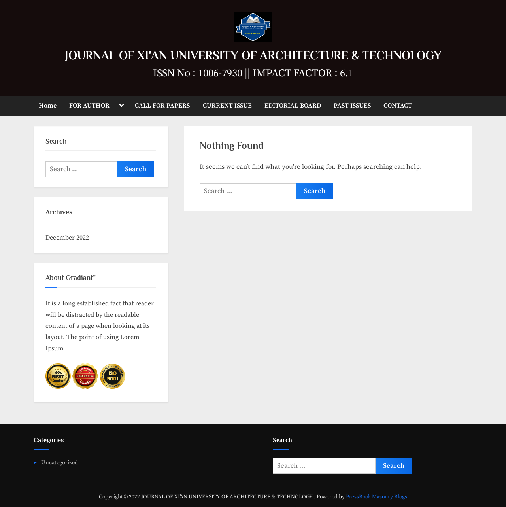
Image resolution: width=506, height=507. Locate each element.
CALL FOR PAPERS (162, 106)
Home (48, 106)
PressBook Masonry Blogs (376, 497)
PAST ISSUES (352, 106)
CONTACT (397, 106)
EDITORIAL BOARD (292, 106)
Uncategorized (59, 462)
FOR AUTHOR (89, 106)
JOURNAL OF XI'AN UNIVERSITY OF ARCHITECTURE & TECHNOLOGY (253, 55)
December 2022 (67, 238)
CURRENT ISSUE (227, 106)
